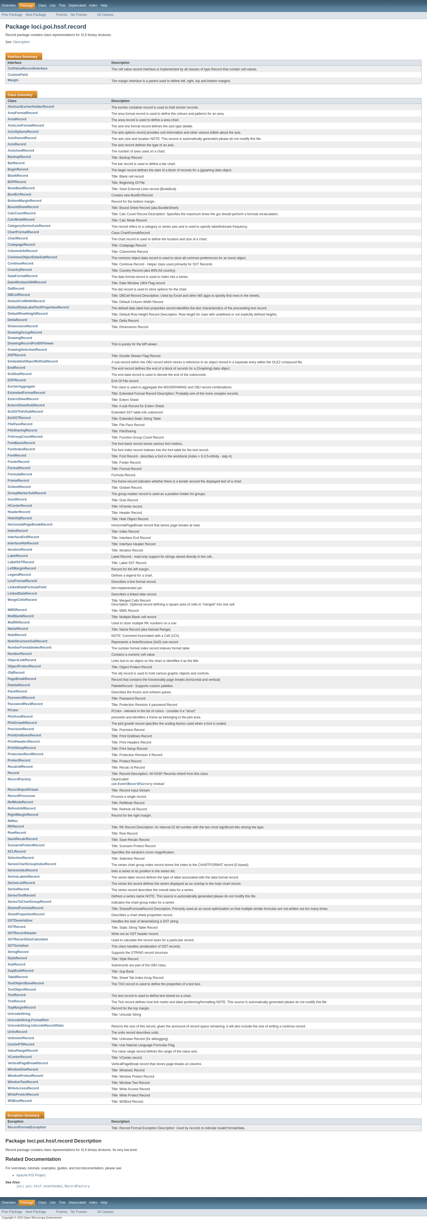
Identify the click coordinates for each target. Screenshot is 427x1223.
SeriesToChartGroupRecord (29, 902)
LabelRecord (18, 556)
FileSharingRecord (22, 430)
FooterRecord (18, 462)
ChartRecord (18, 238)
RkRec (13, 821)
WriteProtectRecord (23, 1095)
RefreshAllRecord (22, 809)
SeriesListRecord (21, 883)
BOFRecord (17, 182)
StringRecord (18, 952)
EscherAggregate (21, 386)
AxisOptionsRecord (23, 132)
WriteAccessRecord (23, 1088)
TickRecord (17, 1001)
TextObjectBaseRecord (26, 983)
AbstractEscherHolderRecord (31, 107)
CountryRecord (20, 270)
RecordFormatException (27, 1127)
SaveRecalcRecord (22, 839)
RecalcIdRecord (20, 767)
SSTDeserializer (20, 921)
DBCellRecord (19, 295)
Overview (9, 5)
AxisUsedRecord (21, 150)
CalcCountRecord (22, 213)
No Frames (79, 15)
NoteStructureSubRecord (27, 641)
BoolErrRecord (19, 194)
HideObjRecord (20, 518)
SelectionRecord (21, 858)
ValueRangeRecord (23, 1051)
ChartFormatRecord (23, 232)
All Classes (105, 15)
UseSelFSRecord (21, 1045)
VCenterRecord (20, 1057)
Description (21, 42)
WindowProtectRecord (25, 1076)
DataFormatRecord (22, 276)
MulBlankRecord (21, 616)
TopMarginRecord (22, 1008)
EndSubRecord (20, 374)
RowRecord (17, 833)
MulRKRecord (18, 622)
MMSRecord (17, 610)
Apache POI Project (30, 1175)
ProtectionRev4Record (25, 754)
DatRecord (16, 288)
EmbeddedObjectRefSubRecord (33, 361)
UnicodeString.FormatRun (28, 1020)
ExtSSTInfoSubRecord (25, 411)
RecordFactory (19, 779)
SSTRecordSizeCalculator (28, 940)
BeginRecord (18, 169)
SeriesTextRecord (21, 896)
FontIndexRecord (21, 449)
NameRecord (18, 629)
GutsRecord (17, 499)
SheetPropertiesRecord (26, 914)
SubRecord (16, 965)
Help (103, 5)
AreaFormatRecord (23, 113)
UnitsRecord (17, 1032)
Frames (61, 15)
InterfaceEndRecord (23, 537)
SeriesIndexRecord (23, 871)
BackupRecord (19, 157)
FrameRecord (18, 480)
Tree (62, 5)
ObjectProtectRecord (24, 666)
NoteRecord (17, 635)
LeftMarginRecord (22, 568)
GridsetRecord (19, 487)
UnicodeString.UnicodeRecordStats (36, 1026)
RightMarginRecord (23, 815)
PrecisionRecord (21, 729)
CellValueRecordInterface (28, 68)
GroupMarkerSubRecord (27, 493)
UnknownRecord (21, 1038)
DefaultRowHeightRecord (28, 314)
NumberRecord (20, 654)
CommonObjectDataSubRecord (32, 257)
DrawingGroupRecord (25, 332)
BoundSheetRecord (23, 207)
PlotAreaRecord (20, 716)
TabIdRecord (18, 977)
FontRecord (17, 455)
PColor (13, 710)
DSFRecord (17, 355)
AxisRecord (17, 144)
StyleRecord (17, 958)
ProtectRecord (19, 760)
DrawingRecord (20, 338)
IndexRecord (18, 531)
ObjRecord (16, 673)
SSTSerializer (18, 946)
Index (93, 5)
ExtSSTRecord (19, 418)
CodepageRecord (21, 245)
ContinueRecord (20, 263)
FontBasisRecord (21, 443)
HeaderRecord (19, 512)
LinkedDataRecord (22, 593)
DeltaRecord (17, 320)
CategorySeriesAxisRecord (29, 226)
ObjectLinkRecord (22, 660)
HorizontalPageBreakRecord (30, 524)
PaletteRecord (19, 685)
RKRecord (16, 827)
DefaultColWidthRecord (26, 301)
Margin (13, 80)
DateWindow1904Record (27, 282)
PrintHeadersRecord (24, 742)
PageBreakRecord (22, 679)
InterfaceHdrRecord (23, 543)
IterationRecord (20, 549)
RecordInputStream (23, 790)
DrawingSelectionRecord (27, 350)
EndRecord (16, 368)
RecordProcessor (21, 796)
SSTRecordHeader (22, 933)
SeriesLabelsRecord (23, 877)
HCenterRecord (20, 506)
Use (53, 5)
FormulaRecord (20, 474)
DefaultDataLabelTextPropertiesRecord (38, 307)
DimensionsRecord (23, 326)
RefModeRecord (20, 802)
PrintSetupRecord (22, 748)
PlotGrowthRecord (22, 723)
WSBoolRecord (20, 1101)
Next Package (36, 15)
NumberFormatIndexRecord (29, 647)
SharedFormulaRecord (25, 908)
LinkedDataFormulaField (27, 587)
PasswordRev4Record (25, 704)
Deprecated (77, 5)
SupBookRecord (20, 971)
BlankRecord (18, 176)
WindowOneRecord (23, 1070)
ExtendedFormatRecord (26, 393)
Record (13, 773)
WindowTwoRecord (23, 1082)
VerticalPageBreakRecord (28, 1063)
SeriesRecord (18, 889)
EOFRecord (17, 380)
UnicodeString (19, 1014)
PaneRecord (17, 691)
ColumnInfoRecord (22, 251)
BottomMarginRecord (24, 201)
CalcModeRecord (21, 219)
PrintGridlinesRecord (24, 735)
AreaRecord (17, 119)
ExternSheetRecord (23, 399)
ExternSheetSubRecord (26, 405)
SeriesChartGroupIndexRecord (32, 864)
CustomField (18, 75)
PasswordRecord (21, 698)
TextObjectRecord (22, 990)
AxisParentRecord (22, 138)
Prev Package (12, 15)
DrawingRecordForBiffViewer (31, 343)
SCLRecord (17, 852)
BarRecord (16, 163)
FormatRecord (19, 468)
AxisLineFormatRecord (26, 125)
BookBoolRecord (21, 188)
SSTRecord (17, 927)
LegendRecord (19, 575)
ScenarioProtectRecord (26, 845)
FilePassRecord (20, 424)
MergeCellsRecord (22, 600)
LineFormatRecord (22, 581)
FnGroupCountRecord (25, 437)
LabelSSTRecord (21, 562)
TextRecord (17, 995)
